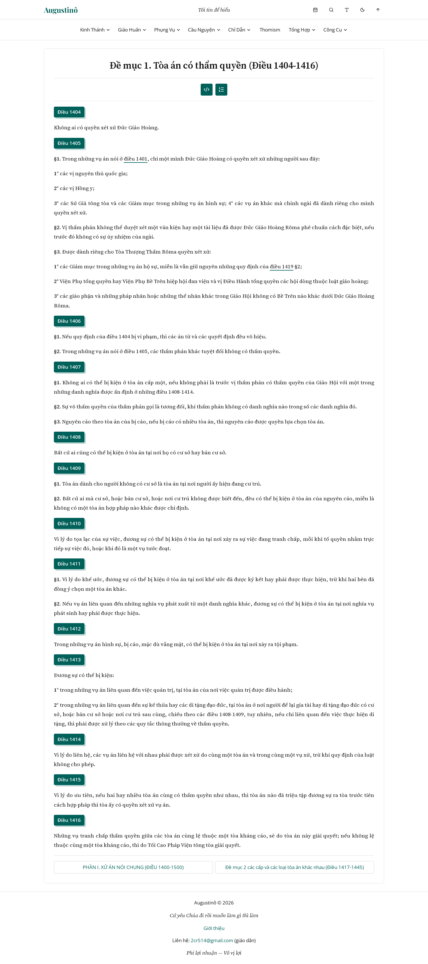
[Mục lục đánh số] (207, 90)
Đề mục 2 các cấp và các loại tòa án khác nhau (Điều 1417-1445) (294, 867)
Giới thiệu (214, 928)
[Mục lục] (221, 90)
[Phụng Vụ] (316, 10)
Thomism (270, 29)
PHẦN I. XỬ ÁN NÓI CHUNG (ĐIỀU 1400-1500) (133, 867)
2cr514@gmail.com (212, 940)
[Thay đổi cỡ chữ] (347, 10)
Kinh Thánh (95, 29)
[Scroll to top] (378, 10)
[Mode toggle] (362, 10)
